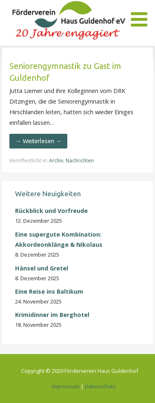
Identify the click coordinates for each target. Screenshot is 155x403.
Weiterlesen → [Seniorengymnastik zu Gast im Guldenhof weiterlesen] (42, 141)
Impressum (66, 386)
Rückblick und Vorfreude (51, 211)
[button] (142, 14)
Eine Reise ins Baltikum (50, 291)
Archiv (56, 160)
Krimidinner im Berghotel (52, 315)
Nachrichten (80, 160)
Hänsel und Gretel (41, 268)
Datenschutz (100, 386)
